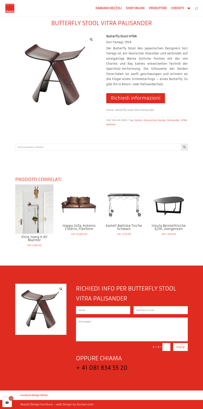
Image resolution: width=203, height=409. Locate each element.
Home (110, 110)
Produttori (158, 8)
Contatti (177, 8)
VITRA (184, 120)
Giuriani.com (85, 404)
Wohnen (111, 124)
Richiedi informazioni (135, 98)
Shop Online (135, 8)
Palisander (173, 120)
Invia (180, 347)
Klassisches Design (155, 120)
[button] (91, 39)
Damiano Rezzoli (108, 8)
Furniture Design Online (34, 395)
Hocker (138, 120)
